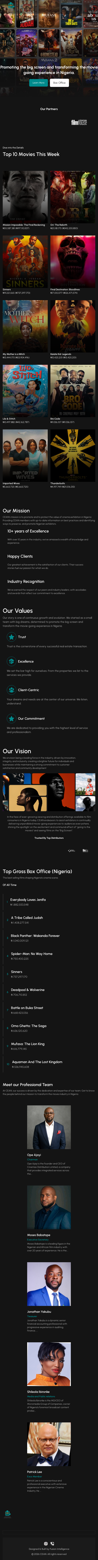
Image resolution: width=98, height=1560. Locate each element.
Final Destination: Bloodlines (65, 289)
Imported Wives (11, 483)
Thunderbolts (57, 483)
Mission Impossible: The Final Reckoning (24, 224)
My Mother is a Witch (14, 354)
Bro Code (55, 418)
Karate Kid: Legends (60, 354)
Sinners (7, 289)
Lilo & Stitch (9, 418)
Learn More (38, 82)
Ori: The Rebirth (58, 224)
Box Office (59, 82)
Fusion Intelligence (59, 1549)
